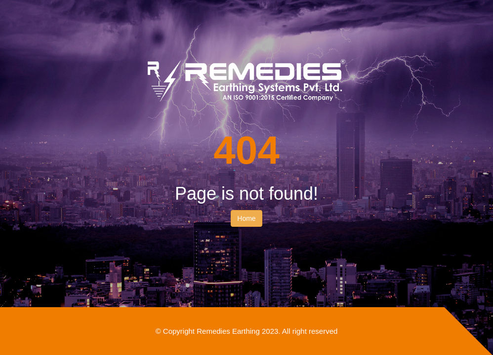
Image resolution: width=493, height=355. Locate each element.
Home (246, 218)
